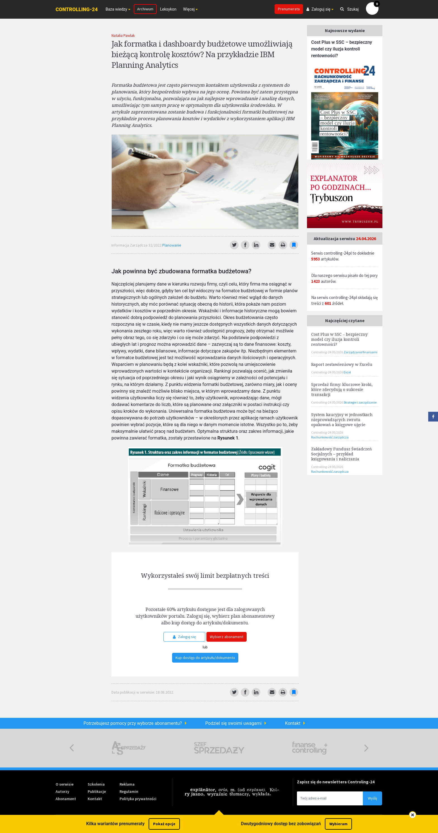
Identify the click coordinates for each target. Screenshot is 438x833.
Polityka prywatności (138, 798)
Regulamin (129, 791)
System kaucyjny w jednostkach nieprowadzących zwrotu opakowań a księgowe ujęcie (342, 419)
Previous (72, 748)
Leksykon (168, 9)
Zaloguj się (184, 636)
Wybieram (338, 823)
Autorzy (62, 791)
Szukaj (349, 9)
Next (366, 748)
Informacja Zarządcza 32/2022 (136, 245)
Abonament (66, 798)
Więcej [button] (188, 9)
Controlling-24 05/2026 (327, 352)
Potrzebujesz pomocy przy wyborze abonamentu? (133, 723)
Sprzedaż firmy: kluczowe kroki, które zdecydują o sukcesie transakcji (342, 389)
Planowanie (171, 245)
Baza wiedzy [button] (116, 9)
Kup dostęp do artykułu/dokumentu (205, 657)
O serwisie (64, 784)
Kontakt (292, 723)
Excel (347, 372)
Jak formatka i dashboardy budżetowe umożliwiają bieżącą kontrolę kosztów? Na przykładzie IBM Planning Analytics (201, 54)
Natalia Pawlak (123, 35)
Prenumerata (289, 8)
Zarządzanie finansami (360, 352)
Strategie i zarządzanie (360, 402)
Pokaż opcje (164, 823)
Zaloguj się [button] (318, 9)
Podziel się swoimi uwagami (233, 723)
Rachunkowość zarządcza (330, 437)
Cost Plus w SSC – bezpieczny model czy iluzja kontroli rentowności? (341, 49)
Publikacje (97, 791)
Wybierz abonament (226, 636)
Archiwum (145, 8)
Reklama (127, 784)
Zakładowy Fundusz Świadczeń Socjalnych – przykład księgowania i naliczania (341, 454)
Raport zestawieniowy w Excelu (341, 364)
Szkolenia (96, 784)
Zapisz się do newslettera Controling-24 (336, 781)
